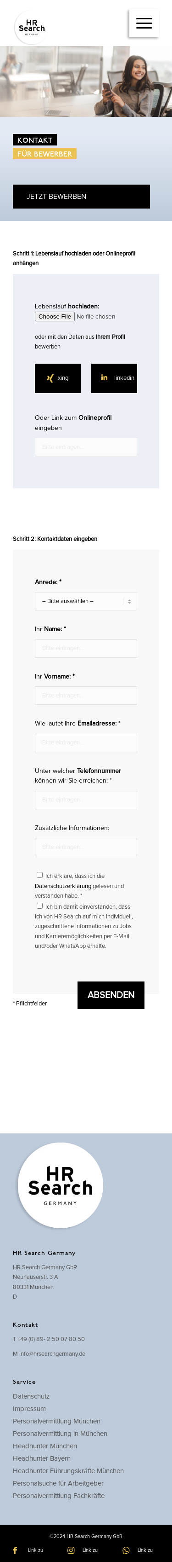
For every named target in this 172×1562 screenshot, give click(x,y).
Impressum (29, 1408)
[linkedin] (114, 378)
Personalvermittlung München (56, 1421)
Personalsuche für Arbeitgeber (58, 1483)
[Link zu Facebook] (31, 1550)
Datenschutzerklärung (63, 886)
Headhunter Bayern (42, 1458)
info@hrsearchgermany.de (52, 1354)
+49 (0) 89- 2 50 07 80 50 (51, 1339)
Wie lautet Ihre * (86, 736)
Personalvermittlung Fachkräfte (59, 1495)
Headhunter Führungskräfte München (68, 1471)
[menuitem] (144, 23)
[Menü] (144, 23)
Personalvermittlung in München (60, 1433)
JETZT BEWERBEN (56, 196)
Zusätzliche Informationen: (86, 840)
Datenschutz (31, 1396)
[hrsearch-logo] (71, 27)
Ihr (86, 641)
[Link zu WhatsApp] (140, 1550)
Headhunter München (45, 1446)
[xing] (58, 378)
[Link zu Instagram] (85, 1550)
